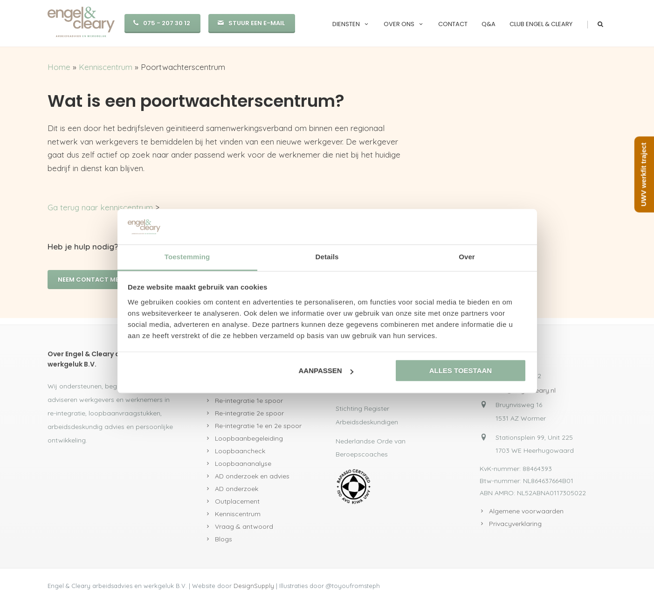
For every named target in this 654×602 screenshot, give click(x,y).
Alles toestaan (460, 371)
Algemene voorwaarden (526, 511)
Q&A (489, 24)
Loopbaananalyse (243, 463)
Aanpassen (326, 371)
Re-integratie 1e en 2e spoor (258, 426)
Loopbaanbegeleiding (249, 438)
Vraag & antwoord (244, 526)
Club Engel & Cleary (540, 24)
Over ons (404, 24)
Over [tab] (467, 257)
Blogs (223, 539)
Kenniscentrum (105, 67)
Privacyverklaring (515, 523)
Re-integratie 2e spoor (249, 413)
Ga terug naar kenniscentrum (100, 207)
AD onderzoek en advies (252, 476)
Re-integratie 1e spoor (249, 400)
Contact (453, 24)
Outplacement (237, 501)
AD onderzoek (236, 488)
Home (59, 67)
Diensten (351, 24)
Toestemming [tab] (187, 257)
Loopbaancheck (240, 451)
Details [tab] (327, 257)
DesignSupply (254, 585)
